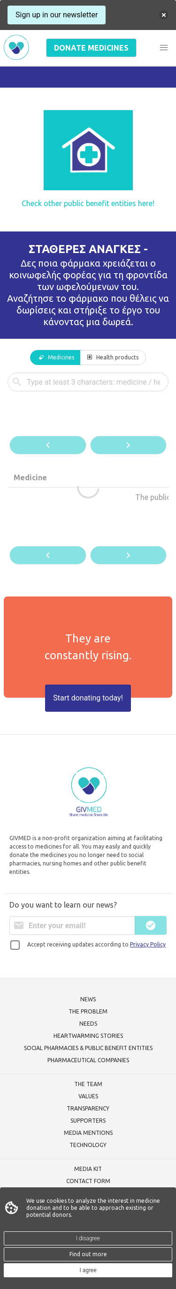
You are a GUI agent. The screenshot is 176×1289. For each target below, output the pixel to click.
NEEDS (88, 1024)
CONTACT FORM (88, 1181)
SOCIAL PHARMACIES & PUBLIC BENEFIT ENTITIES (88, 1048)
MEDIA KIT (88, 1169)
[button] (164, 48)
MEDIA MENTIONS (88, 1133)
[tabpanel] (88, 469)
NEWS (88, 999)
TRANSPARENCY (88, 1108)
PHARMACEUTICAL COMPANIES (88, 1060)
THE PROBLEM (88, 1011)
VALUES (88, 1096)
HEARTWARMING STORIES (88, 1036)
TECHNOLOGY (88, 1145)
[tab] (55, 357)
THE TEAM (88, 1084)
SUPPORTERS (88, 1121)
